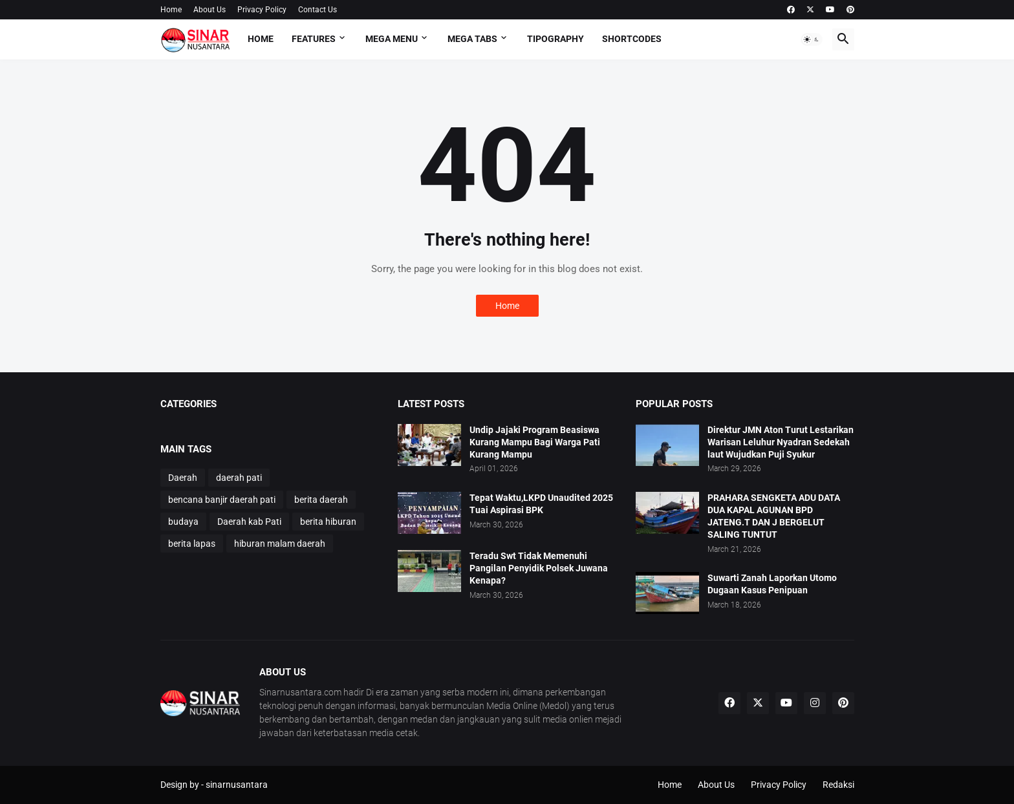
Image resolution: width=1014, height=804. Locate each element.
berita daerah (321, 499)
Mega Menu (391, 39)
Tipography (555, 39)
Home (171, 9)
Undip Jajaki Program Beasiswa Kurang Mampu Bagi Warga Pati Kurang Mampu (534, 442)
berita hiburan (328, 521)
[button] (812, 39)
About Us (209, 9)
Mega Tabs (472, 39)
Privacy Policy (261, 9)
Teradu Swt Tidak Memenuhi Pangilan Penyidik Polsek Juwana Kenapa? (538, 568)
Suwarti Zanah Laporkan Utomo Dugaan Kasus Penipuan (772, 584)
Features (314, 39)
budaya (183, 521)
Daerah (182, 477)
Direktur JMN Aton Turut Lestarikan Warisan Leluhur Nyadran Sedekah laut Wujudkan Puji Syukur (780, 442)
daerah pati (239, 477)
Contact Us (317, 9)
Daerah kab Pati (249, 521)
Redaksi (838, 784)
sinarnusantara (237, 784)
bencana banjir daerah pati (221, 499)
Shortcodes (632, 39)
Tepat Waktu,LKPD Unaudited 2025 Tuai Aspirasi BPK (541, 503)
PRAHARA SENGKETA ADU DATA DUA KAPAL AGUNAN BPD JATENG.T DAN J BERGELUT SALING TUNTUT (773, 516)
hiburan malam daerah (279, 543)
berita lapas (191, 543)
